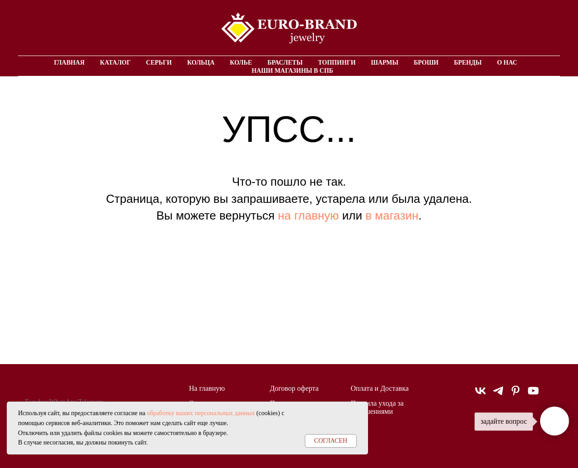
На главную (207, 388)
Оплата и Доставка (380, 388)
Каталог (115, 62)
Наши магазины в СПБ (292, 70)
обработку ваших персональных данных (201, 413)
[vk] (480, 394)
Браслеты (285, 62)
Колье (241, 62)
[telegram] (498, 394)
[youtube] (533, 394)
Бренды (467, 62)
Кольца (200, 62)
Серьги (159, 62)
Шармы (385, 62)
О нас (507, 62)
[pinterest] (515, 394)
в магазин (391, 215)
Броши (426, 62)
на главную (308, 215)
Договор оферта (294, 388)
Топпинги (336, 62)
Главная (69, 62)
